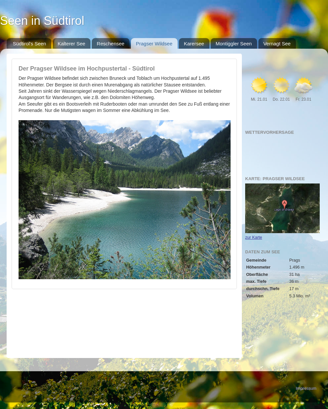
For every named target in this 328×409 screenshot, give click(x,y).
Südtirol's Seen (29, 43)
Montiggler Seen (234, 43)
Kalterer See (71, 43)
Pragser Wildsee (154, 43)
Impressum (306, 388)
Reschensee (110, 43)
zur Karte (253, 237)
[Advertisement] (124, 318)
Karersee (194, 43)
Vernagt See (277, 43)
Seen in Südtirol (42, 20)
